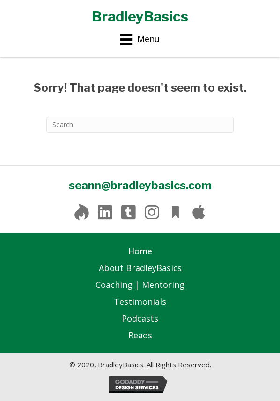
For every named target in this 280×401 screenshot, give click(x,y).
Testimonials (140, 301)
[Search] (140, 125)
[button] (82, 212)
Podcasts (140, 318)
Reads (140, 335)
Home (140, 251)
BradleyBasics (140, 16)
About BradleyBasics (140, 267)
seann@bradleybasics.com (140, 185)
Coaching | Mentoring (140, 284)
